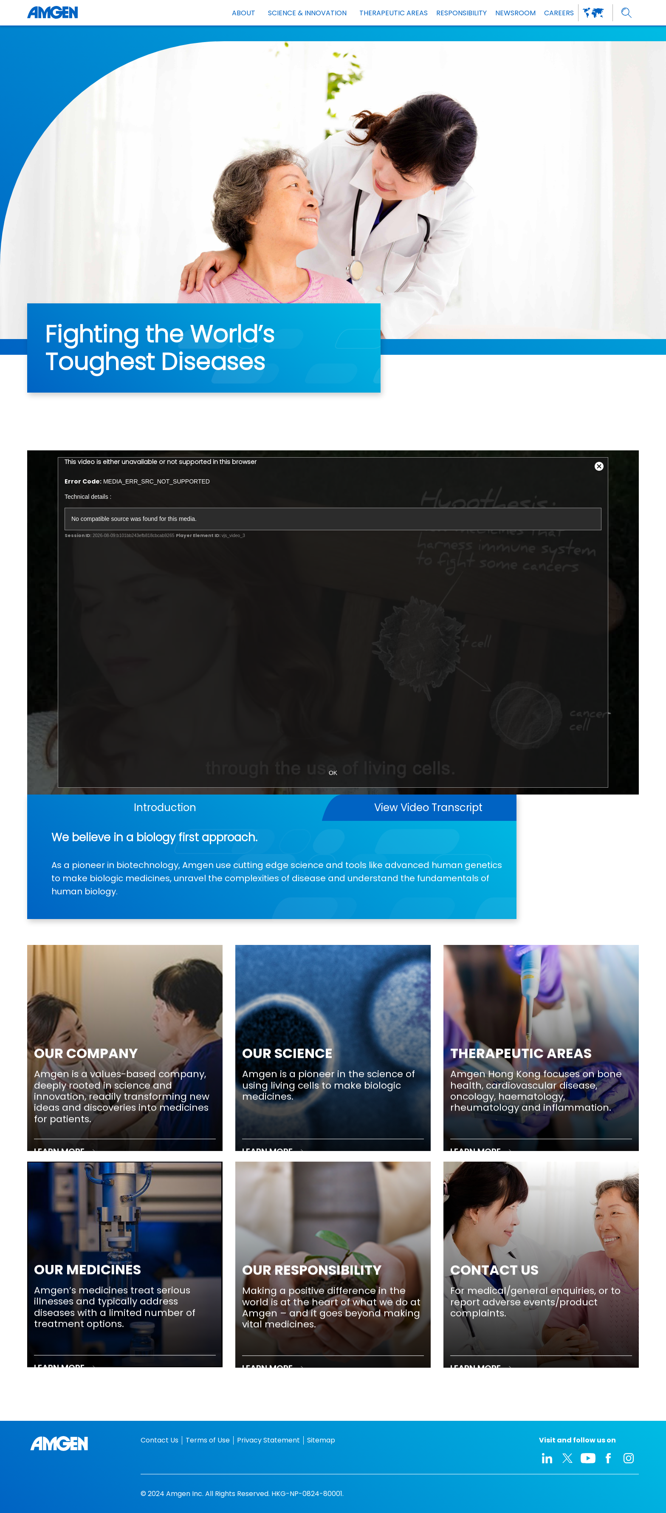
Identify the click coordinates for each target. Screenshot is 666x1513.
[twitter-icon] (567, 1458)
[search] (627, 13)
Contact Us (159, 1440)
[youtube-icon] (588, 1458)
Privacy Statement (268, 1440)
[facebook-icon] (608, 1458)
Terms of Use (208, 1440)
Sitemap (321, 1440)
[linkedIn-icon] (547, 1458)
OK (333, 772)
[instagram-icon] (629, 1458)
